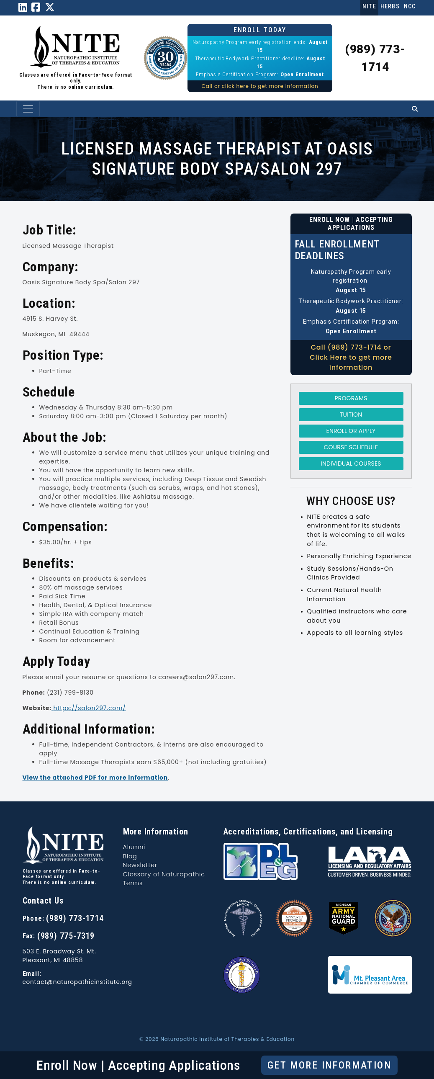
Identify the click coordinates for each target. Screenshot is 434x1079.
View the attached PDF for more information (95, 777)
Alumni (134, 847)
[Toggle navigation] (28, 108)
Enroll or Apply (351, 431)
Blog (130, 856)
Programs (351, 398)
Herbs (390, 6)
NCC (410, 6)
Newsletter (140, 865)
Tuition (351, 414)
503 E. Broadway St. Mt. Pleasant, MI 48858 (59, 955)
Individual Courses (351, 463)
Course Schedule (351, 447)
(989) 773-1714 (74, 918)
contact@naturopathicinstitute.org (77, 982)
